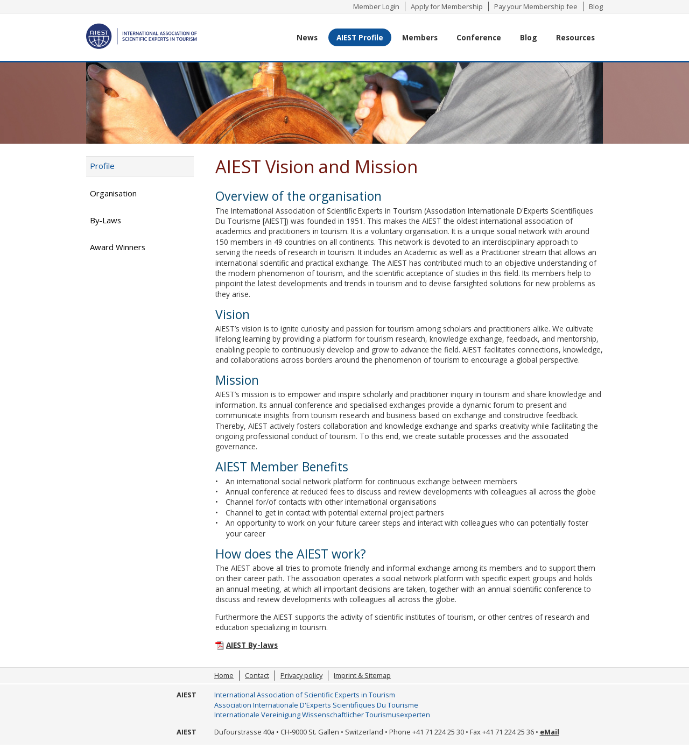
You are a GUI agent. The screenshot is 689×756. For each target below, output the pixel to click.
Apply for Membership (447, 6)
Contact (257, 675)
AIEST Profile (359, 37)
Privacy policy (301, 675)
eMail (549, 732)
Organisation (113, 193)
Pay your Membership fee (536, 6)
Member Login (376, 6)
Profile (102, 165)
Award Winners (117, 247)
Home (224, 675)
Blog (596, 6)
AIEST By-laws (252, 645)
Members (420, 37)
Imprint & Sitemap (362, 675)
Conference (478, 37)
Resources (575, 37)
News (307, 37)
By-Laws (105, 220)
